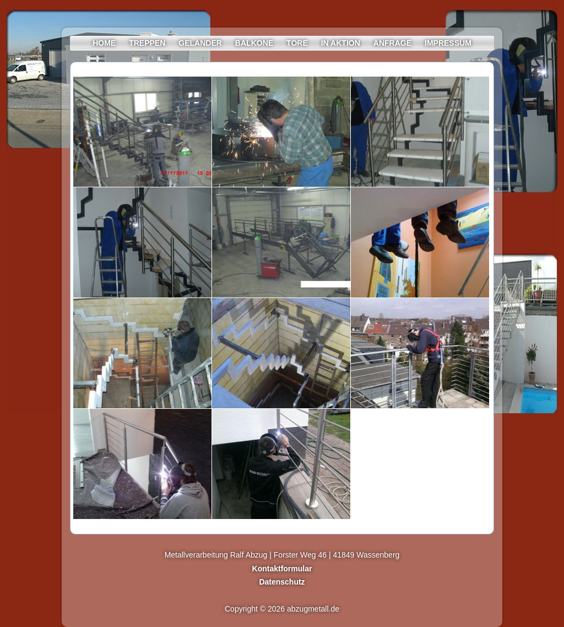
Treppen (147, 43)
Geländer (200, 43)
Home (104, 43)
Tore (297, 43)
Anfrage (392, 43)
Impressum (448, 43)
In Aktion (340, 43)
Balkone (254, 43)
